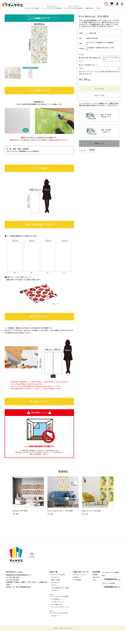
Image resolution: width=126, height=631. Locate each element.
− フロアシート (54, 585)
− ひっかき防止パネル (56, 604)
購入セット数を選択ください (87, 65)
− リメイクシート (55, 577)
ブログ (98, 8)
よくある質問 (77, 580)
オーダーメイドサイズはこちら (111, 58)
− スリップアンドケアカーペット (59, 607)
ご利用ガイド (77, 577)
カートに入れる (99, 88)
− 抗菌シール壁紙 (55, 580)
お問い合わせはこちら (85, 74)
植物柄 (92, 150)
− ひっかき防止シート (56, 599)
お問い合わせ (89, 8)
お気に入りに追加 (99, 95)
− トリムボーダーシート (57, 601)
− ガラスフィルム (55, 582)
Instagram (32, 555)
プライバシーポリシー (79, 574)
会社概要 (95, 574)
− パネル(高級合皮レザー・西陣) (59, 587)
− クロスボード (54, 590)
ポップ (83, 150)
